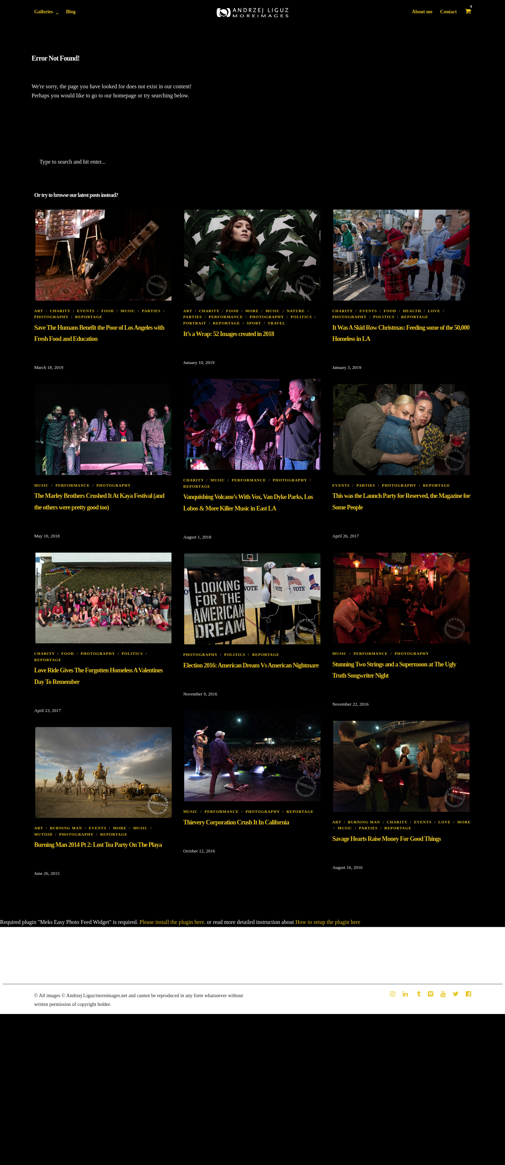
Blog (70, 11)
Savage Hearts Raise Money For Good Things (386, 838)
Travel (276, 323)
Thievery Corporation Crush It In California (236, 822)
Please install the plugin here (172, 922)
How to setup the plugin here (327, 922)
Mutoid (43, 834)
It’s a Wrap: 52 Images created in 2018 (228, 333)
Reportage (88, 317)
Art (38, 311)
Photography (51, 317)
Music (128, 311)
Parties (151, 311)
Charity (60, 311)
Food (107, 311)
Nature (296, 311)
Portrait (194, 323)
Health (412, 311)
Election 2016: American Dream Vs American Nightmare (250, 665)
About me (422, 11)
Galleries (43, 11)
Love (434, 311)
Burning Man (364, 822)
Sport (254, 323)
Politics (301, 317)
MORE (252, 311)
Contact (448, 11)
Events (86, 311)
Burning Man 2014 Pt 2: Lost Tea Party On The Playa (98, 844)
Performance (226, 317)
